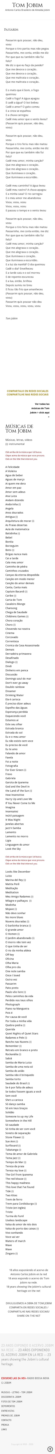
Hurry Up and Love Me (18, 799)
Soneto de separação (17, 1133)
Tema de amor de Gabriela (21, 1153)
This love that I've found (19, 1187)
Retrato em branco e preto (21, 1050)
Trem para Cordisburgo (19, 1203)
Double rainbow (15, 687)
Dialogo (10, 662)
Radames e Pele (14, 1037)
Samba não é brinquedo (19, 1075)
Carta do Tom (13, 599)
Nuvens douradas (15, 921)
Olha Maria (11, 963)
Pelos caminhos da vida (19, 996)
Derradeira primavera (18, 653)
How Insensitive (14, 794)
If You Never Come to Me (20, 803)
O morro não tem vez (18, 942)
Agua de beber (14, 475)
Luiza (8, 875)
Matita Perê (12, 884)
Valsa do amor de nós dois (21, 1224)
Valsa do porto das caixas (20, 1228)
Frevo (8, 774)
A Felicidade (12, 467)
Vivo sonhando (14, 1232)
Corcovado (11, 637)
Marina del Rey (14, 880)
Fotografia (11, 765)
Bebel (8, 537)
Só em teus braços (16, 1108)
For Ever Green (14, 770)
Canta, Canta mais (16, 587)
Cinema (9, 633)
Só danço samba (15, 1104)
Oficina (9, 958)
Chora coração (14, 620)
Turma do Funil (14, 1216)
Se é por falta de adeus (19, 1087)
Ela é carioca (12, 699)
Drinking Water (14, 695)
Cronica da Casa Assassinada (22, 645)
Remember (12, 1046)
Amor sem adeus (15, 491)
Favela (9, 757)
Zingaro (10, 1253)
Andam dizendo (14, 500)
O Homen (11, 933)
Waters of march (15, 1241)
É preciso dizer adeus (18, 703)
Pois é (8, 1012)
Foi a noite (11, 761)
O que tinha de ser (16, 946)
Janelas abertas (14, 824)
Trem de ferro (13, 1199)
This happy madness (17, 1183)
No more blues (14, 917)
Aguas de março (15, 479)
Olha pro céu (13, 967)
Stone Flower (13, 1137)
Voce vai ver (12, 1236)
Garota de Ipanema (16, 782)
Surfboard (11, 1145)
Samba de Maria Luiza (18, 1062)
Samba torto (13, 1079)
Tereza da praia (14, 1166)
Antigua (10, 516)
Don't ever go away (16, 682)
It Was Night (12, 819)
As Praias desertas (16, 525)
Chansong (11, 608)
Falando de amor (15, 753)
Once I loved (12, 975)
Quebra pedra (13, 1025)
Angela (9, 508)
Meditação (11, 888)
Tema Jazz (11, 1158)
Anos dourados (14, 512)
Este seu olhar (13, 724)
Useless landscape (16, 1220)
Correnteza (12, 641)
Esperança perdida (16, 711)
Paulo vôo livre (14, 992)
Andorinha (11, 504)
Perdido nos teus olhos (19, 1000)
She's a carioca (14, 1099)
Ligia (8, 840)
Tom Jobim (27, 5)
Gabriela (10, 778)
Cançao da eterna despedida (22, 574)
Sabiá (8, 1058)
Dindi (8, 666)
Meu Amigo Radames (17, 896)
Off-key (9, 954)
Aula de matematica (17, 529)
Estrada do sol (13, 732)
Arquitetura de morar (18, 521)
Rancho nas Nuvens (17, 1041)
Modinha (10, 904)
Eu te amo (11, 749)
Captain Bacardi (14, 591)
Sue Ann (10, 1141)
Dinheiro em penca (16, 670)
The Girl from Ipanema (19, 1174)
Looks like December (17, 871)
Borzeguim (11, 545)
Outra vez (11, 979)
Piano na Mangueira (17, 1008)
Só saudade (12, 1124)
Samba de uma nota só (19, 1066)
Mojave (9, 909)
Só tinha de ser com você (20, 1129)
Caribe (9, 595)
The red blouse (14, 1178)
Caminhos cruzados (17, 570)
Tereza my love (14, 1170)
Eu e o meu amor (15, 736)
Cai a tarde (11, 558)
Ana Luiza (11, 496)
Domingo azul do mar (18, 678)
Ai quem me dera (15, 483)
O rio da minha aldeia (18, 950)
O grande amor (14, 929)
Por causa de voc (15, 1016)
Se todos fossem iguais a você (23, 1091)
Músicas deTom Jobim (19, 428)
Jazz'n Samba (13, 828)
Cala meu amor (14, 562)
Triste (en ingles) (15, 1207)
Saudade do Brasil (16, 1083)
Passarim (10, 983)
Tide (8, 1191)
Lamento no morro (16, 836)
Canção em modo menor (20, 579)
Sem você (11, 1095)
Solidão (9, 1112)
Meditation (12, 892)
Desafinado (12, 657)
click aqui (44, 412)
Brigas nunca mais (16, 554)
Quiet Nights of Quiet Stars (21, 1033)
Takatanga (11, 1149)
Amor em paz (13, 487)
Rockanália (11, 1054)
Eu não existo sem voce (19, 740)
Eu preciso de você (16, 745)
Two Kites (11, 1195)
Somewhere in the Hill (18, 1120)
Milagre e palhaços (16, 900)
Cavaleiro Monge (15, 604)
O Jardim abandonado (18, 938)
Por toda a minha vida (18, 1021)
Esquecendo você (15, 716)
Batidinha (11, 533)
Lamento (10, 832)
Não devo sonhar (15, 913)
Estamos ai (11, 720)
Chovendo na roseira (17, 628)
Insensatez (11, 811)
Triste (9, 1212)
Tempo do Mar (14, 1162)
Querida (10, 1029)
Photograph (12, 1004)
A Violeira (11, 471)
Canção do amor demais (19, 583)
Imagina (10, 807)
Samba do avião (14, 1070)
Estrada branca (14, 728)
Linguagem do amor (17, 844)
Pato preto (11, 987)
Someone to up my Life (19, 1116)
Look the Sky (13, 848)
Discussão (11, 674)
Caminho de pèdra (16, 566)
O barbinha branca (16, 925)
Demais (9, 649)
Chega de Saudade (16, 612)
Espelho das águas (16, 707)
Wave (8, 1245)
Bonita (9, 541)
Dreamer (10, 691)
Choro (9, 624)
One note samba (15, 971)
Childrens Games (15, 616)
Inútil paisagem (14, 815)
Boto (8, 550)
